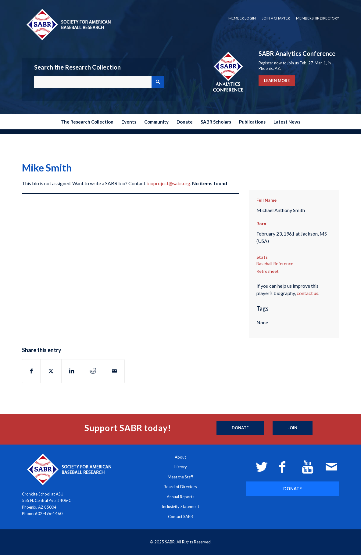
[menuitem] (242, 18)
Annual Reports (180, 496)
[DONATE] (292, 488)
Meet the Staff (180, 476)
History (180, 466)
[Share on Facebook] (31, 371)
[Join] (293, 428)
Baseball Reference (274, 263)
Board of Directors (180, 486)
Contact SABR (180, 516)
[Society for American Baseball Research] (68, 24)
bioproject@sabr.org (168, 183)
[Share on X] (51, 371)
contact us (307, 293)
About (180, 457)
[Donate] (240, 428)
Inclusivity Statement (180, 506)
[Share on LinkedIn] (72, 371)
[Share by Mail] (114, 371)
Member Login (242, 18)
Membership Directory (317, 18)
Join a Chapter (276, 18)
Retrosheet (267, 271)
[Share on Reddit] (93, 371)
